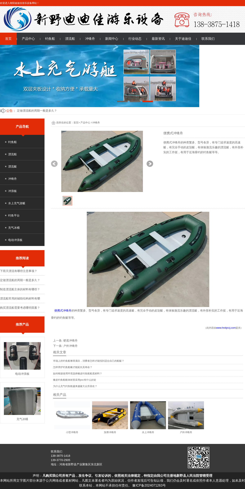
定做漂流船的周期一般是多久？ (37, 110)
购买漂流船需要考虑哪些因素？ (20, 307)
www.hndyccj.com (226, 327)
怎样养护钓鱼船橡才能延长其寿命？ (72, 367)
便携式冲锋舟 (62, 310)
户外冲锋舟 (70, 345)
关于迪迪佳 (183, 38)
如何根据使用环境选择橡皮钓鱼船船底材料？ (77, 373)
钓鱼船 (50, 38)
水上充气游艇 (16, 203)
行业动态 (134, 38)
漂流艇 (12, 166)
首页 (8, 38)
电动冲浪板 (15, 240)
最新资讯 (158, 38)
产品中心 (28, 38)
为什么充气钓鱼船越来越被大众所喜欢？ (75, 386)
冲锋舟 (90, 38)
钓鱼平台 (14, 215)
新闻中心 (111, 38)
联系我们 (208, 38)
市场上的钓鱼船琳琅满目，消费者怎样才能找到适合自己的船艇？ (88, 360)
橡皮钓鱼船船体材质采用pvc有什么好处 (74, 379)
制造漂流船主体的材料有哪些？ (20, 289)
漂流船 (70, 38)
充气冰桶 (14, 227)
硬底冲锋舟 (70, 340)
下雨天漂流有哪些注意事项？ (18, 271)
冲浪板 (12, 191)
